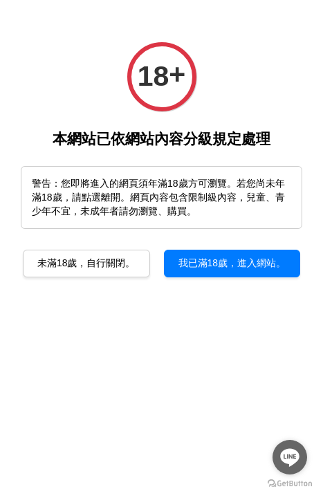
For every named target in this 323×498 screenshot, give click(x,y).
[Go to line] (290, 457)
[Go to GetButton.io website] (290, 483)
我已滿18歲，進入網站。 (232, 262)
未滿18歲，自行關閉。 (86, 262)
